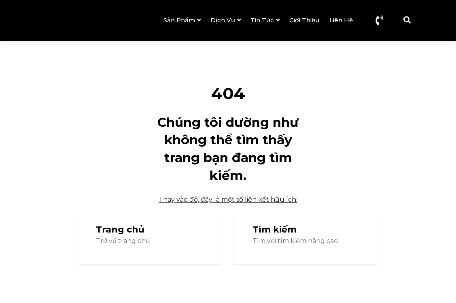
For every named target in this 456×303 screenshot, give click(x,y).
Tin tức (265, 20)
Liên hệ (341, 20)
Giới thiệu (304, 20)
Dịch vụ (225, 20)
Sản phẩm (182, 20)
